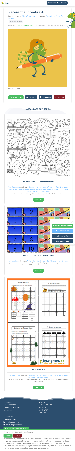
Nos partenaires (62, 231)
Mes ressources (10, 410)
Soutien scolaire (11, 422)
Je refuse (17, 436)
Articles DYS (43, 407)
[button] (45, 97)
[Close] (72, 222)
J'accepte (8, 436)
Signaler (59, 97)
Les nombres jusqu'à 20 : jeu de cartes (38, 255)
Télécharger (16, 97)
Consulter (38, 200)
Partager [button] (31, 97)
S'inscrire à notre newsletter (16, 428)
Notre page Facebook (13, 425)
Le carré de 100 (38, 370)
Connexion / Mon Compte (57, 3)
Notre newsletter (62, 236)
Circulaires (43, 413)
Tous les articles (45, 405)
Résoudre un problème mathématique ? (38, 181)
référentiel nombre (16, 22)
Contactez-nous (62, 241)
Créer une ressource (12, 407)
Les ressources (10, 405)
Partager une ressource (62, 225)
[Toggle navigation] (71, 3)
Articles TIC (43, 410)
